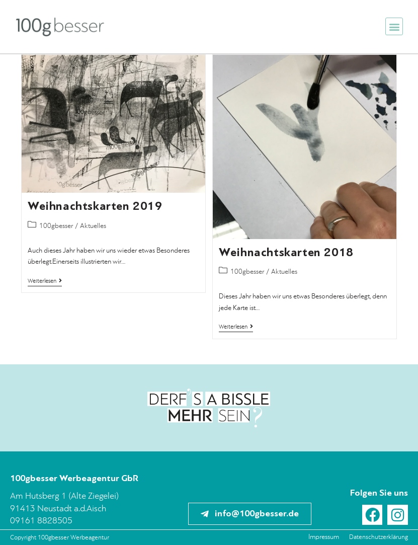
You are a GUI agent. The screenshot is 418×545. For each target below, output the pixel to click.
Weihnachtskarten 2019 (95, 206)
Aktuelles (93, 225)
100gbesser (56, 225)
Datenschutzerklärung (378, 537)
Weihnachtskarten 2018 (286, 252)
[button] (394, 26)
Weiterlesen (45, 281)
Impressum (324, 537)
